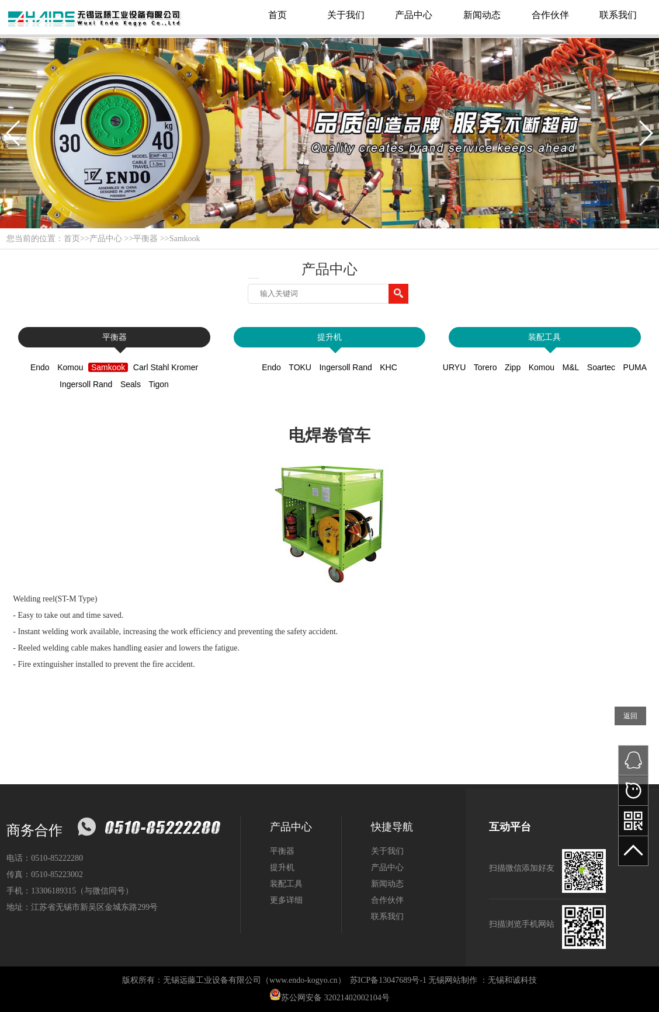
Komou (70, 367)
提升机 (329, 337)
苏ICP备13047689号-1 (388, 980)
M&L (571, 367)
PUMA (635, 367)
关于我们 (346, 15)
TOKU (300, 367)
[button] (14, 133)
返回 (630, 716)
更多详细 (286, 900)
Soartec (601, 367)
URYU (454, 367)
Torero (485, 367)
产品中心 (413, 15)
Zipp (513, 367)
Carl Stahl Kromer (165, 367)
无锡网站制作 (452, 980)
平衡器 (145, 238)
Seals (130, 384)
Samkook (184, 238)
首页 (277, 15)
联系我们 (618, 15)
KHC (388, 367)
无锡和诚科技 (512, 980)
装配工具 (544, 337)
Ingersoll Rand (86, 384)
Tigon (158, 384)
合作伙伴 (550, 15)
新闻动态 (482, 15)
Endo (40, 367)
